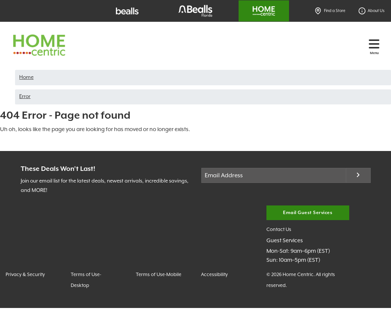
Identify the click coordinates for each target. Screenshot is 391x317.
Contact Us (278, 229)
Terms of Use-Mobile (158, 275)
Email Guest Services (307, 213)
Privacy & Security (25, 275)
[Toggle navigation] (374, 44)
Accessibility (214, 275)
